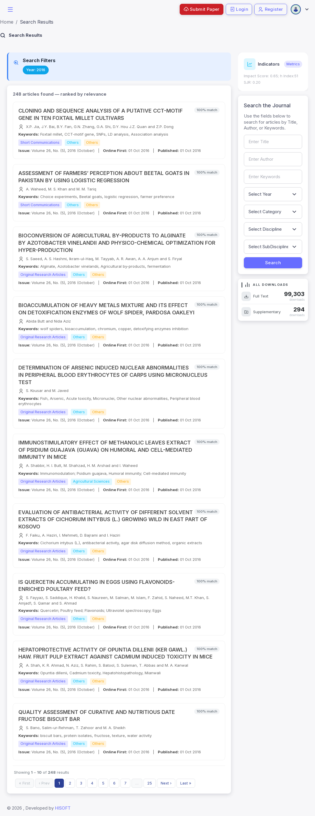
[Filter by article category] (273, 212)
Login (239, 9)
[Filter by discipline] (273, 229)
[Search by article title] (273, 142)
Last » (185, 783)
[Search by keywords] (273, 177)
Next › (166, 783)
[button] (10, 9)
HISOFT (63, 808)
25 (149, 783)
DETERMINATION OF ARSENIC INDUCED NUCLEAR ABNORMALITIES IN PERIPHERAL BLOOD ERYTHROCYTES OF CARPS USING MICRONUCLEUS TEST (112, 375)
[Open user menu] (299, 9)
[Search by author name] (273, 159)
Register (270, 9)
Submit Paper (201, 9)
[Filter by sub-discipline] (273, 247)
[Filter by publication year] (273, 194)
